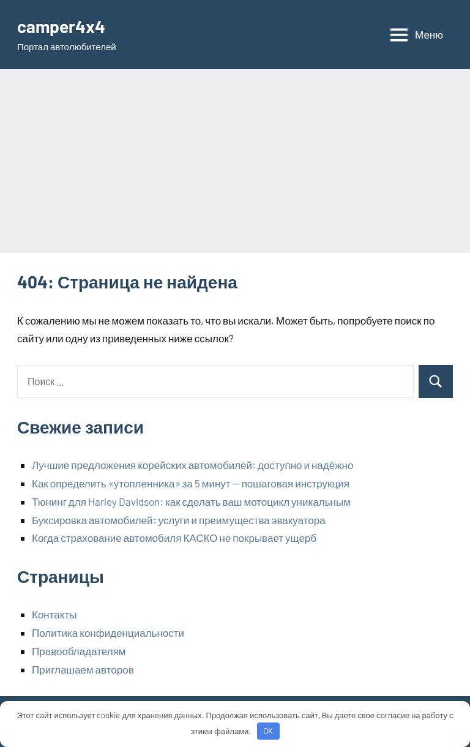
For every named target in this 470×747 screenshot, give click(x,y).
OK (268, 731)
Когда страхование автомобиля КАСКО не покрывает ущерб (174, 537)
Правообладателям (79, 651)
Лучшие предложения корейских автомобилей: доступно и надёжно (192, 465)
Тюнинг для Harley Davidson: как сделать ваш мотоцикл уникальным (191, 501)
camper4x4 (61, 26)
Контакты (54, 614)
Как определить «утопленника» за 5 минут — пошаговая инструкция (190, 483)
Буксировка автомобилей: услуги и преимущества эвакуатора (179, 520)
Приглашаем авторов (83, 669)
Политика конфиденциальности (108, 632)
